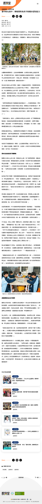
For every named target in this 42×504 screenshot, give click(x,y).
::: (2, 3)
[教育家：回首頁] (7, 4)
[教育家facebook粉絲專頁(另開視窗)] (27, 499)
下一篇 (37, 477)
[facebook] (13, 16)
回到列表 (21, 477)
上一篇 (4, 477)
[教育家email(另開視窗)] (30, 499)
